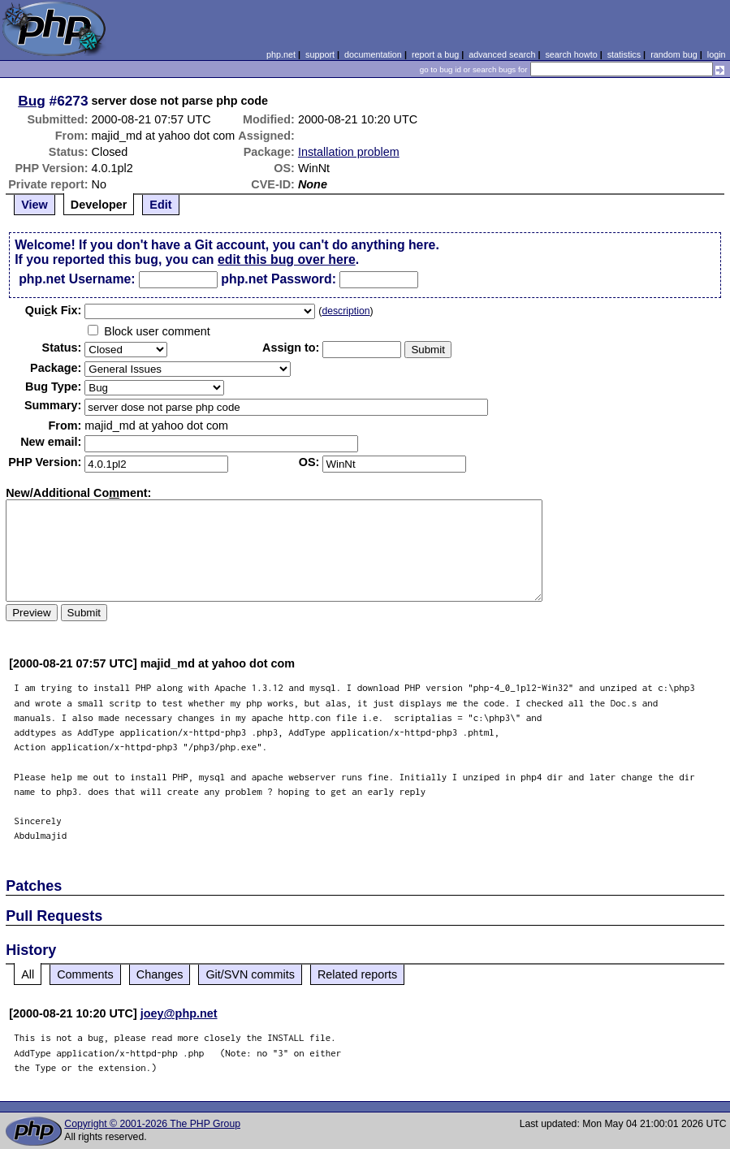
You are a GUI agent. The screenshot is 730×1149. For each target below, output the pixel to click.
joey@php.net (179, 1013)
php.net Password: (278, 279)
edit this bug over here (287, 259)
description (345, 311)
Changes (160, 974)
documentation (373, 54)
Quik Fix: (53, 310)
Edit (160, 204)
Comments (85, 974)
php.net (281, 54)
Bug (31, 101)
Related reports (357, 974)
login (716, 54)
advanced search (502, 54)
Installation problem (349, 151)
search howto (571, 54)
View (34, 204)
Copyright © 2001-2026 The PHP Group (152, 1124)
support (320, 54)
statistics (624, 54)
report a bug (435, 54)
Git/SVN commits (250, 974)
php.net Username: (77, 279)
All (27, 974)
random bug (674, 54)
